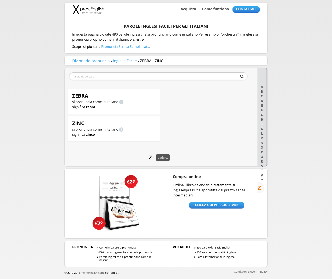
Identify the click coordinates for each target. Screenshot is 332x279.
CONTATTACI (246, 9)
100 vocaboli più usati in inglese (216, 252)
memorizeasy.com (92, 273)
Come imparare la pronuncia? (117, 247)
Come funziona (215, 8)
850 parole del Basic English (213, 247)
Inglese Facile (125, 60)
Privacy (263, 271)
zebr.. (163, 157)
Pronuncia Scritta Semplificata (125, 46)
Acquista (188, 8)
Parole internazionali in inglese (215, 257)
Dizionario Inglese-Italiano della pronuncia (125, 252)
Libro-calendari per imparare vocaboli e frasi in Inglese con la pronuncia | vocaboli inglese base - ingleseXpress (88, 9)
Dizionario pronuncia (91, 60)
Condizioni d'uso (244, 271)
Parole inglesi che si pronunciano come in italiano (125, 258)
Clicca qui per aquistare (216, 205)
